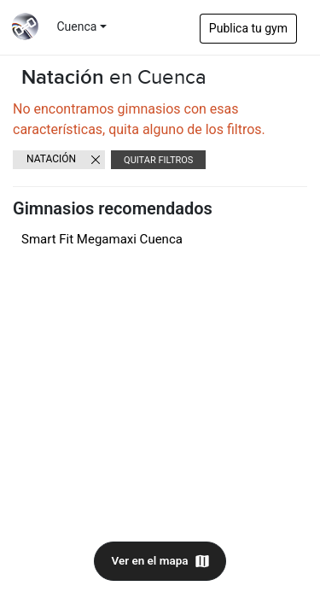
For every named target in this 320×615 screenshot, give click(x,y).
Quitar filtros (158, 160)
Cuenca (77, 26)
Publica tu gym (248, 28)
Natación (51, 159)
